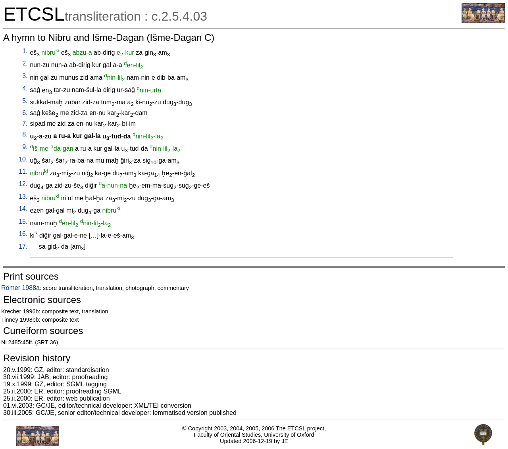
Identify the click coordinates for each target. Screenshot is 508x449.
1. (24, 51)
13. (23, 196)
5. (24, 101)
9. (24, 147)
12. (23, 183)
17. (23, 246)
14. (23, 208)
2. (24, 63)
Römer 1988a (20, 287)
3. (24, 76)
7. (24, 123)
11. (23, 171)
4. (24, 88)
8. (24, 134)
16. (23, 233)
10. (23, 159)
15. (23, 221)
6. (24, 112)
